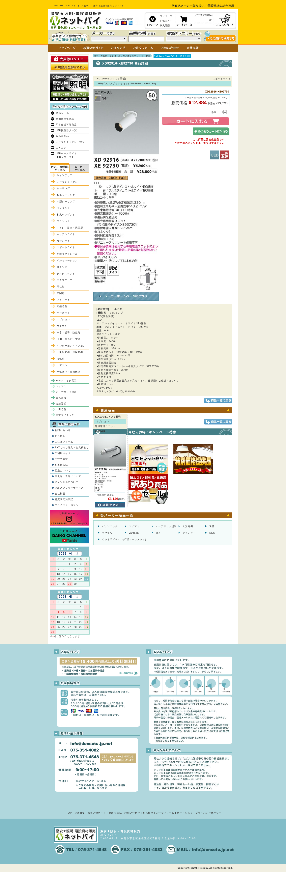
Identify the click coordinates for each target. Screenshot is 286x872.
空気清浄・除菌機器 (68, 371)
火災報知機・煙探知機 (70, 352)
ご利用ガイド (63, 453)
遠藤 (211, 526)
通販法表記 (115, 812)
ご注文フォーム (64, 441)
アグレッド (189, 532)
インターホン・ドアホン (71, 345)
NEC (212, 532)
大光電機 (188, 526)
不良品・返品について (68, 476)
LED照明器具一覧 (66, 130)
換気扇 (61, 358)
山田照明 (61, 409)
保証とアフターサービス (69, 487)
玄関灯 (61, 293)
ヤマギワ (107, 532)
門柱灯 (61, 286)
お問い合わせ (63, 430)
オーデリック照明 (166, 526)
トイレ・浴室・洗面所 (70, 227)
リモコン (62, 326)
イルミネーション (67, 260)
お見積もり (61, 436)
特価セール (62, 113)
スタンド (62, 267)
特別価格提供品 (65, 119)
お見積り (148, 812)
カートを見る (185, 812)
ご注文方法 (61, 459)
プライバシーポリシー (68, 505)
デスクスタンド (66, 273)
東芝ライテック (65, 415)
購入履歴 (165, 25)
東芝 (158, 532)
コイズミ (134, 526)
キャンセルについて (66, 482)
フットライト (64, 299)
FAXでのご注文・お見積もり (72, 447)
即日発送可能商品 (66, 124)
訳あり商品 (62, 136)
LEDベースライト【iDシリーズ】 (66, 155)
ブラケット (63, 221)
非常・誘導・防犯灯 (68, 332)
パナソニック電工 (66, 380)
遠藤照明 (61, 403)
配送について (63, 470)
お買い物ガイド (97, 812)
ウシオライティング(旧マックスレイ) (124, 539)
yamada (134, 532)
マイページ (166, 16)
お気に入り (166, 20)
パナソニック (110, 526)
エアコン (61, 147)
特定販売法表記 (64, 499)
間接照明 (62, 306)
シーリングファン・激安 (70, 142)
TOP (69, 812)
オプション (63, 319)
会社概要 (60, 493)
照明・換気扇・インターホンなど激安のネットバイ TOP (122, 56)
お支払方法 (61, 464)
